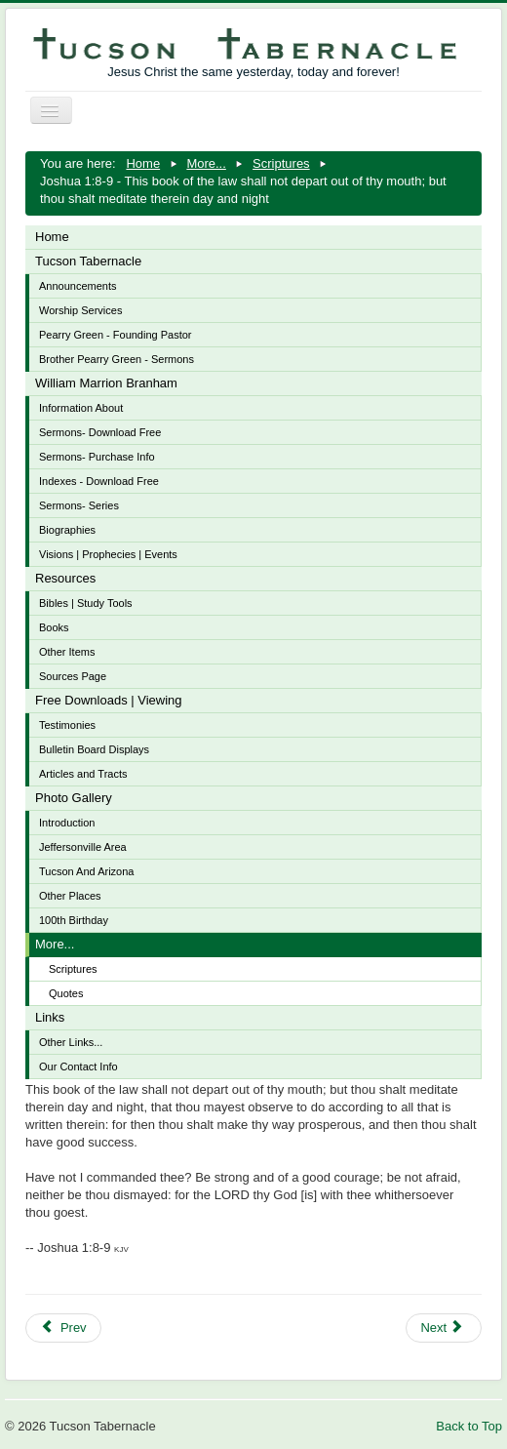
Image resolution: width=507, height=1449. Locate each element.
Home (52, 236)
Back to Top (469, 1426)
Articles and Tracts (83, 774)
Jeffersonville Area (83, 847)
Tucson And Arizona (86, 871)
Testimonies (67, 725)
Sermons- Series (79, 505)
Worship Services (80, 310)
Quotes (66, 993)
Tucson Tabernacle (88, 261)
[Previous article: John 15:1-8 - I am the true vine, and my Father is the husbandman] (63, 1328)
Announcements (78, 286)
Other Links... (70, 1042)
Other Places (70, 896)
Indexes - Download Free (99, 481)
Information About (81, 408)
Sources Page (72, 676)
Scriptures (73, 969)
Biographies (67, 530)
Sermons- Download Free (100, 432)
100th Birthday (73, 920)
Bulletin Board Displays (94, 749)
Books (54, 627)
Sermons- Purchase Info (97, 457)
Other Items (67, 652)
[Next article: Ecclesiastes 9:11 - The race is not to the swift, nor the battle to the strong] (444, 1328)
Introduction (67, 822)
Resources (65, 578)
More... (54, 944)
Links (49, 1017)
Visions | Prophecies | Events (108, 554)
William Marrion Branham (106, 383)
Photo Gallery (73, 797)
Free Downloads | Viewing (108, 700)
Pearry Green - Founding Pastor (115, 335)
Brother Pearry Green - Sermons (116, 359)
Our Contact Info (78, 1066)
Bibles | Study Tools (86, 603)
